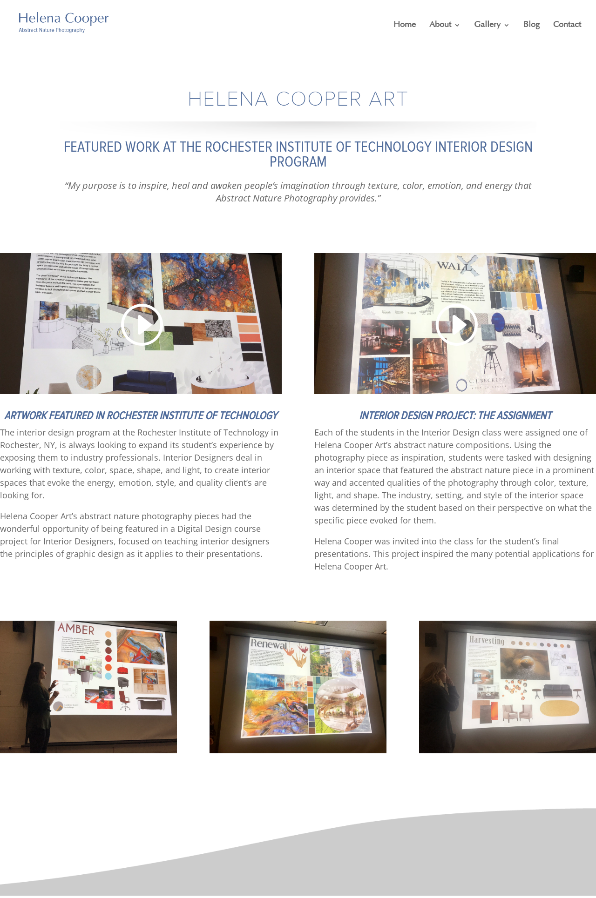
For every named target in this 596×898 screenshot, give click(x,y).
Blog (531, 25)
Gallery (487, 25)
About (440, 25)
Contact (567, 25)
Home (404, 25)
